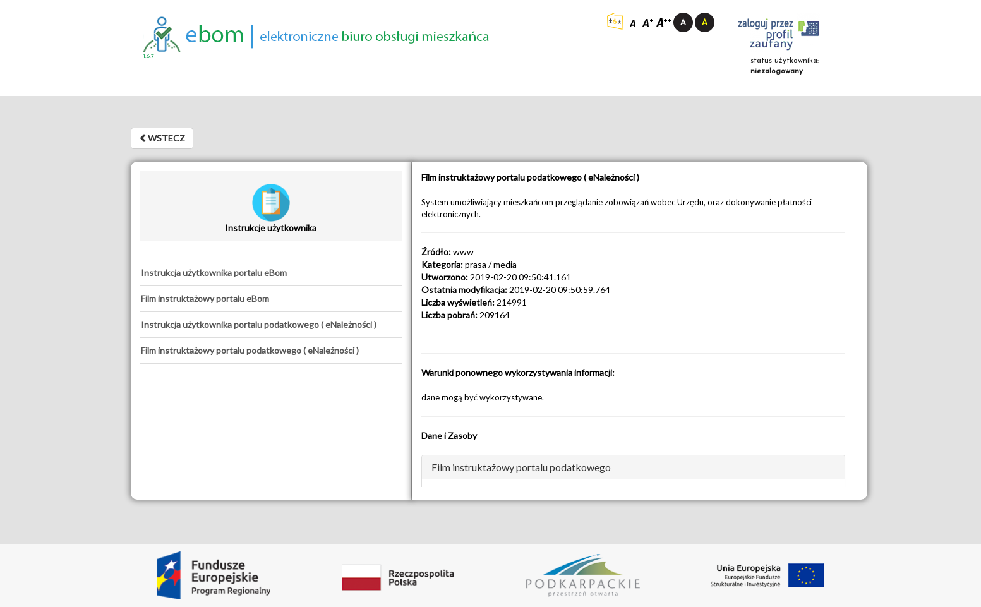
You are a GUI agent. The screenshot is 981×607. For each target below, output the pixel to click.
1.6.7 (148, 56)
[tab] (271, 273)
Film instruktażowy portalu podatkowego (521, 467)
